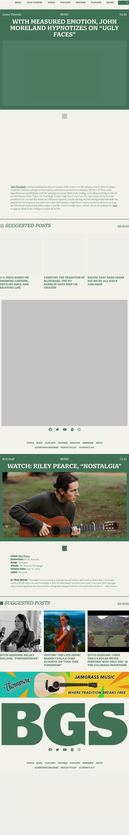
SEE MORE (123, 226)
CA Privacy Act (86, 448)
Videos (51, 3)
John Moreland (18, 187)
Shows (110, 3)
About (99, 443)
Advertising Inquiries (46, 448)
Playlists (96, 3)
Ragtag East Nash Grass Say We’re (106, 281)
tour (115, 206)
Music (18, 3)
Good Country (34, 3)
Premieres (87, 443)
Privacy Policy (68, 448)
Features (81, 3)
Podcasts (65, 3)
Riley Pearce (24, 556)
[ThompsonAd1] (64, 684)
